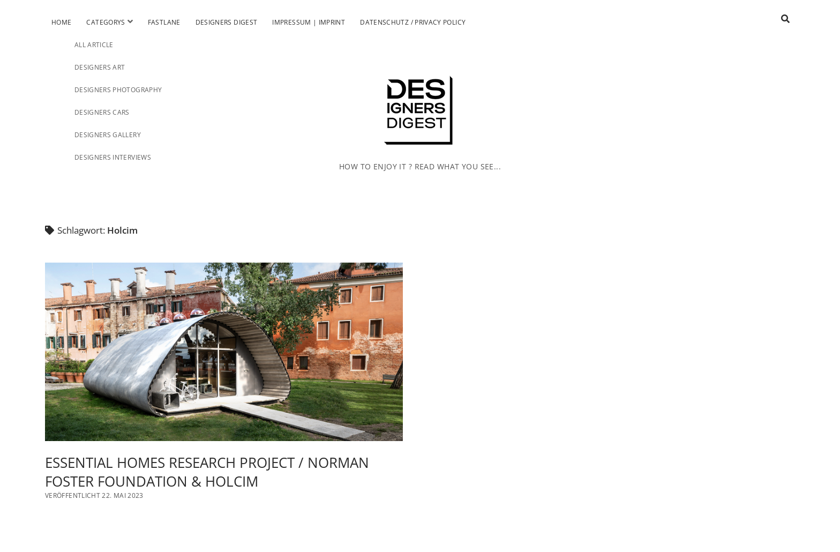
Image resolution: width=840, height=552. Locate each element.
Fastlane (164, 22)
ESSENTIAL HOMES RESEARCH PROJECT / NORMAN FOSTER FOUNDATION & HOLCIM (224, 352)
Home (61, 22)
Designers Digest (227, 22)
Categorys (105, 22)
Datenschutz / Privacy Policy (413, 22)
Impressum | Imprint (308, 22)
